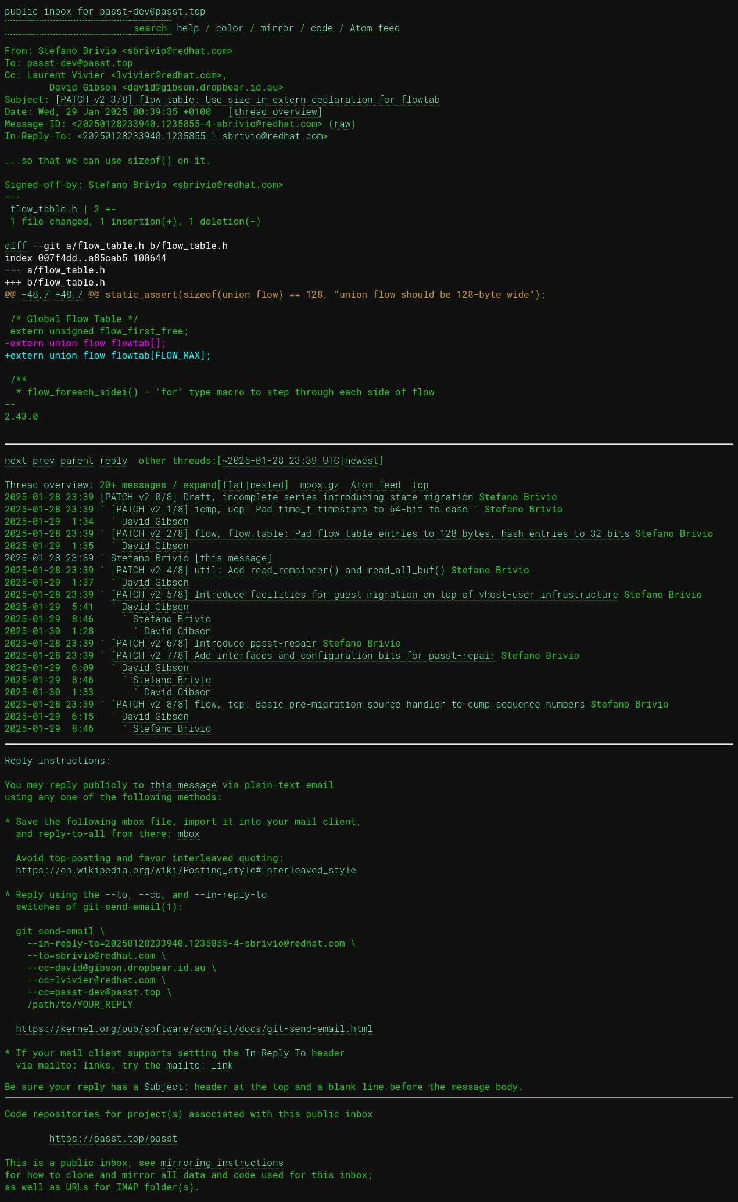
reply (113, 460)
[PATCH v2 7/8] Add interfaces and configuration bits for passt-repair (303, 655)
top (420, 484)
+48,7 (69, 294)
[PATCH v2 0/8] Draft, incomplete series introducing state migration (286, 496)
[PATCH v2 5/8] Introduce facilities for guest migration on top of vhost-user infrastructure (364, 594)
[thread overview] (275, 111)
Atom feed (375, 27)
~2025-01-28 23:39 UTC (280, 460)
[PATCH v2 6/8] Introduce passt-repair (213, 643)
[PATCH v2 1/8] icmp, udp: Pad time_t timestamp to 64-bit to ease (289, 509)
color (229, 27)
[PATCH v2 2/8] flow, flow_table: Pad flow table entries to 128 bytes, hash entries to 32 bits (369, 533)
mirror (277, 27)
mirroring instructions (222, 1162)
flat (233, 484)
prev (44, 460)
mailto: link (199, 1065)
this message (183, 784)
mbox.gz (319, 484)
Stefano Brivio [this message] (191, 557)
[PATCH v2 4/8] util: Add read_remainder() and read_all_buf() (277, 570)
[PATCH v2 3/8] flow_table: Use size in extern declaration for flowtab (247, 99)
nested (267, 484)
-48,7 (35, 294)
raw (342, 123)
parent (77, 460)
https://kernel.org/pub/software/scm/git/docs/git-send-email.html (194, 1028)
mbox (189, 833)
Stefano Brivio (172, 618)
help (188, 27)
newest (362, 460)
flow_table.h (43, 209)
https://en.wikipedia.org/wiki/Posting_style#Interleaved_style (186, 870)
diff (16, 245)
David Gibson (155, 521)
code (322, 27)
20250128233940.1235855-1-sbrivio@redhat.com (203, 135)
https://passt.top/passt (113, 1138)
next (16, 460)
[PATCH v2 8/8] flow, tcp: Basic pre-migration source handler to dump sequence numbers (347, 704)
